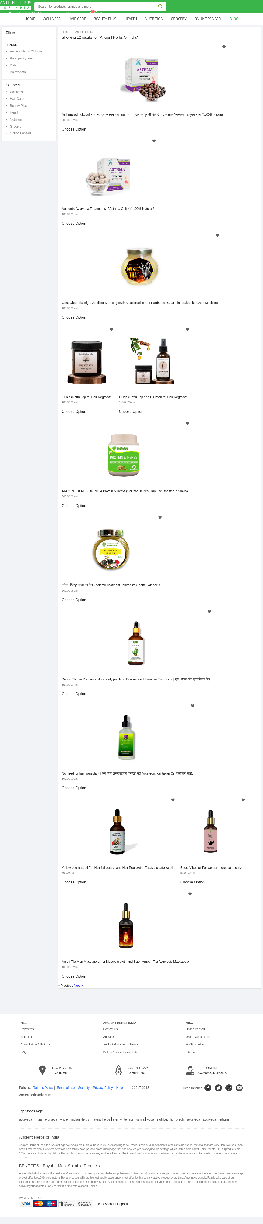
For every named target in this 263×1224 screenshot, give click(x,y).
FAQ (23, 1052)
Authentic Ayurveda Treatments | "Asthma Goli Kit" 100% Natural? (108, 208)
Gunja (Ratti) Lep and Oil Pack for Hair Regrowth (153, 397)
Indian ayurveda (46, 1119)
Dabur (14, 65)
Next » (78, 985)
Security (84, 1088)
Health (130, 19)
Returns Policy (43, 1088)
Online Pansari (208, 19)
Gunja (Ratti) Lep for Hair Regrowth (86, 397)
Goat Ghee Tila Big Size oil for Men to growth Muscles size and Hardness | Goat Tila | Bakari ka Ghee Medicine (140, 303)
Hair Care (77, 19)
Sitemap (191, 1052)
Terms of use (66, 1088)
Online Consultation (198, 1036)
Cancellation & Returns (36, 1044)
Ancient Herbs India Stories (120, 1044)
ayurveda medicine (216, 1119)
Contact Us (110, 1029)
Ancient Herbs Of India (26, 51)
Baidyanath (18, 72)
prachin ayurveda (188, 1119)
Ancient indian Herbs (74, 1119)
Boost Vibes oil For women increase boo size (212, 867)
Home (29, 19)
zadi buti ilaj (165, 1119)
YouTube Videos (196, 1044)
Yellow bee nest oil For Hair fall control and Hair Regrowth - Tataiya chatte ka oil (117, 867)
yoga (150, 1119)
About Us (109, 1036)
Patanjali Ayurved (22, 58)
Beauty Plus (105, 19)
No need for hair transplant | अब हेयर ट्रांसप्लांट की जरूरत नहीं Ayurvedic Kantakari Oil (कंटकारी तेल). (127, 773)
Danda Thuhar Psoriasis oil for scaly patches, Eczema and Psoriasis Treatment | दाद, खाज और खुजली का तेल (136, 679)
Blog (233, 19)
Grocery (179, 19)
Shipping (26, 1036)
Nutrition (154, 19)
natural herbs (101, 1119)
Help (119, 1088)
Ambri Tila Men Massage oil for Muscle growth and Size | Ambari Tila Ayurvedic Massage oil (126, 961)
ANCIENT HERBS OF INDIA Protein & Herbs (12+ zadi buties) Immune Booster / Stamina (125, 491)
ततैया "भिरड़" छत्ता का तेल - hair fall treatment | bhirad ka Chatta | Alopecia (111, 585)
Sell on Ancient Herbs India (120, 1052)
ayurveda (25, 1119)
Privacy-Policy (103, 1088)
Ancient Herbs (15, 5)
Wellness (51, 19)
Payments (27, 1029)
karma (139, 1119)
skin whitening (123, 1119)
